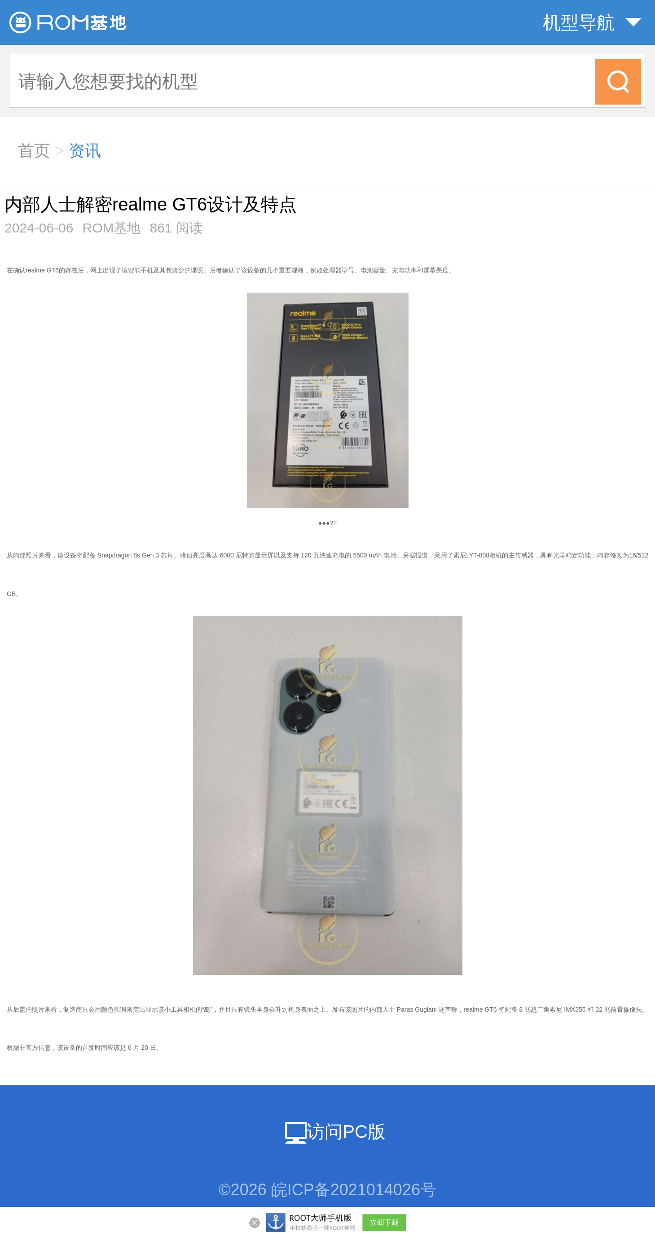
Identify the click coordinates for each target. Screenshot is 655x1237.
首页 (34, 150)
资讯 (85, 150)
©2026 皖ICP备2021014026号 (327, 1189)
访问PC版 (335, 1131)
